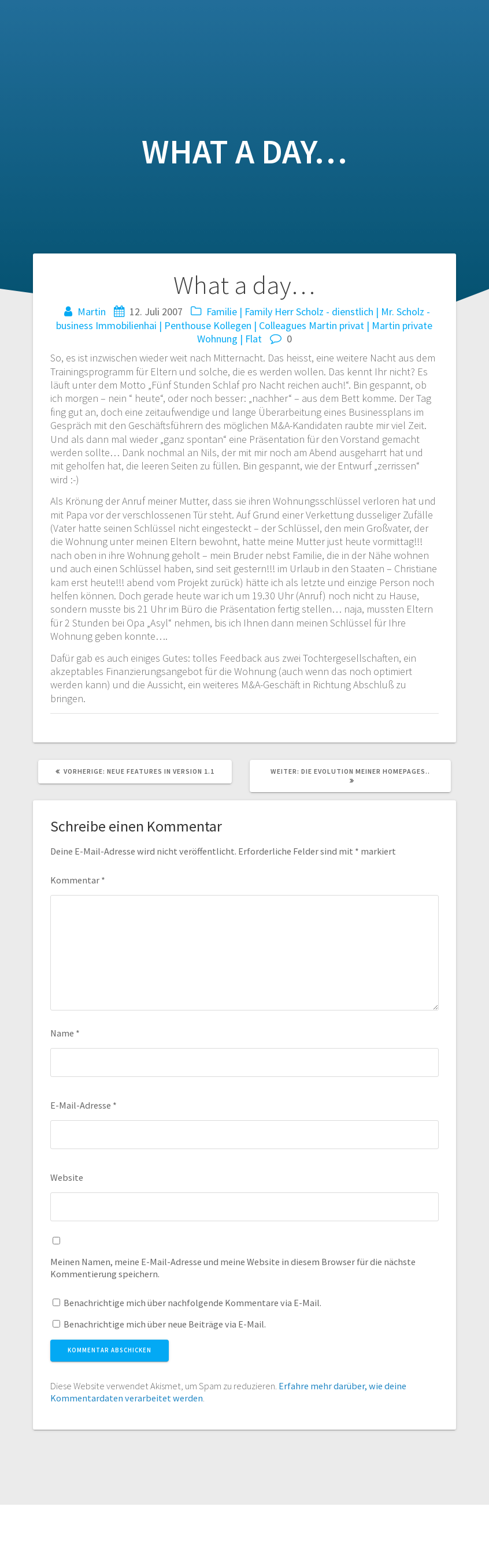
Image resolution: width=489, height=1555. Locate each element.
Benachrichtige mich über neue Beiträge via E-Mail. (165, 1324)
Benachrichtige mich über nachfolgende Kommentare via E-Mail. (192, 1302)
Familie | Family (239, 311)
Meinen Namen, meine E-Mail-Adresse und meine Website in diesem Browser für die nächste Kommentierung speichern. (233, 1268)
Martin (91, 311)
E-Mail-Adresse (83, 1105)
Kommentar (77, 880)
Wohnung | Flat (229, 338)
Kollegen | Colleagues (259, 325)
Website (66, 1177)
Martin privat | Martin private (370, 325)
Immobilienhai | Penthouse (153, 325)
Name (65, 1033)
